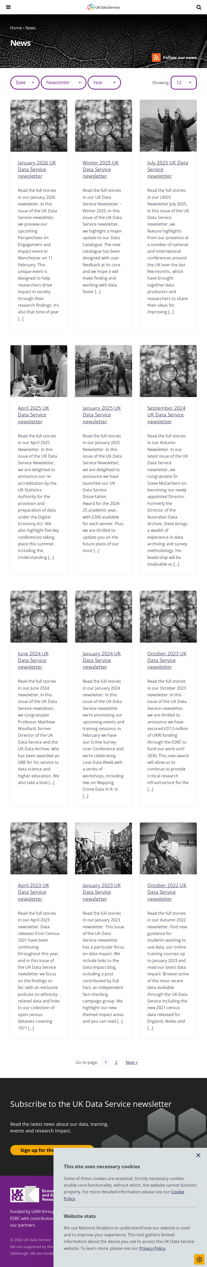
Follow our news (174, 57)
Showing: (161, 82)
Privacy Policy (152, 1248)
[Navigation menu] (8, 7)
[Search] (198, 7)
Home (16, 28)
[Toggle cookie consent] (199, 1259)
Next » (132, 1062)
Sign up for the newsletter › (52, 1150)
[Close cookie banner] (198, 1155)
